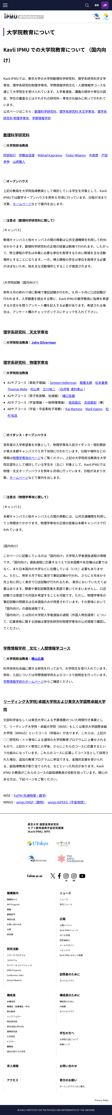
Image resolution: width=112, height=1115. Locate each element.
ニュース (65, 893)
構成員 (11, 995)
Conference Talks (15, 975)
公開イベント (66, 925)
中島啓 (93, 155)
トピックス (65, 950)
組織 (9, 909)
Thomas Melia (17, 389)
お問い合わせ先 (14, 924)
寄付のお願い (68, 1080)
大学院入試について (69, 1039)
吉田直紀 (90, 402)
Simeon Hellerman (63, 382)
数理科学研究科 (45, 111)
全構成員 (11, 1001)
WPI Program (13, 904)
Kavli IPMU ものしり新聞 (71, 955)
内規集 (63, 1006)
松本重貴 (101, 382)
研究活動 (12, 949)
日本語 (105, 5)
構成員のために (70, 995)
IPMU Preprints (14, 970)
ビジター (11, 1041)
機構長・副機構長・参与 (18, 1006)
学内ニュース (66, 904)
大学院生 (11, 1036)
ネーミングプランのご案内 (72, 1086)
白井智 (64, 389)
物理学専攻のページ (27, 458)
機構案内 (12, 893)
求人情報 (12, 1066)
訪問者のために (70, 974)
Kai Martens (73, 409)
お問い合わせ (68, 1066)
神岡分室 (11, 919)
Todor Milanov (75, 155)
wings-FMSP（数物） (30, 802)
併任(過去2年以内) (15, 1026)
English (96, 5)
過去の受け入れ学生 (16, 1051)
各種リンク (65, 1044)
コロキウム (12, 960)
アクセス (12, 1080)
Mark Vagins (93, 409)
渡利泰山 (77, 389)
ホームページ (22, 204)
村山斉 (35, 389)
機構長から (12, 899)
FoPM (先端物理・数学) (30, 795)
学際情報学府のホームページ (23, 681)
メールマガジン (67, 945)
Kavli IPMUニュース (69, 930)
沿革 (9, 929)
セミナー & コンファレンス (19, 965)
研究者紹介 (65, 940)
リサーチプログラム (16, 955)
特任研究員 (12, 1021)
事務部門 (11, 914)
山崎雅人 (19, 161)
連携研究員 (12, 1031)
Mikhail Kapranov (50, 155)
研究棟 (10, 934)
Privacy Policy (102, 1100)
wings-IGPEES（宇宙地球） (67, 802)
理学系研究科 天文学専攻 (76, 111)
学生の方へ (67, 1033)
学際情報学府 (41, 118)
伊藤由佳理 (26, 155)
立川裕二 (49, 389)
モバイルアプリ (67, 980)
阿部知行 (9, 155)
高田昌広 (75, 402)
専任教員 (11, 1011)
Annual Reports (14, 980)
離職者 (10, 1046)
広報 (62, 919)
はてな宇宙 (65, 935)
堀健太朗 (86, 382)
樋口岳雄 (68, 395)
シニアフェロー (14, 1016)
